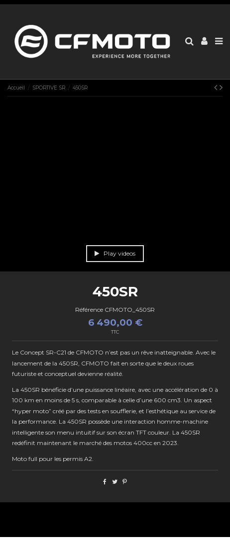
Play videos (115, 253)
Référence (89, 309)
